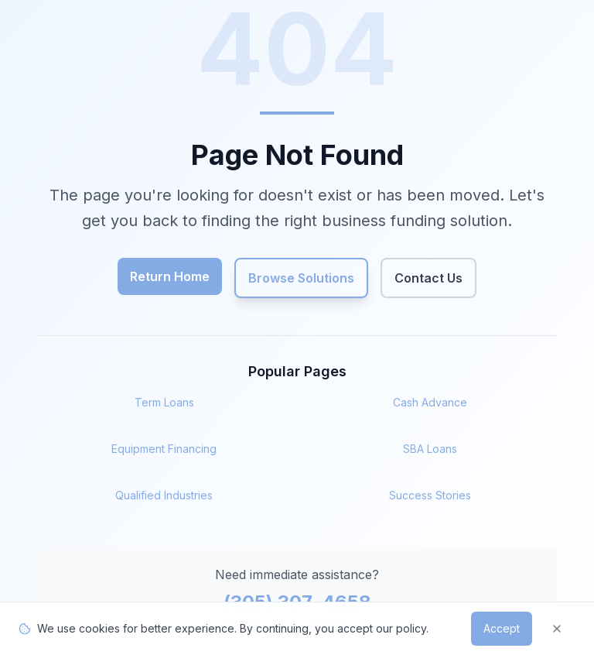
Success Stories (430, 495)
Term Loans (164, 402)
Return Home (170, 276)
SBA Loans (430, 448)
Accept (501, 628)
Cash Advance (430, 402)
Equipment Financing (164, 448)
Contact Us (428, 278)
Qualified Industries (164, 495)
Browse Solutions (301, 278)
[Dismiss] (556, 629)
